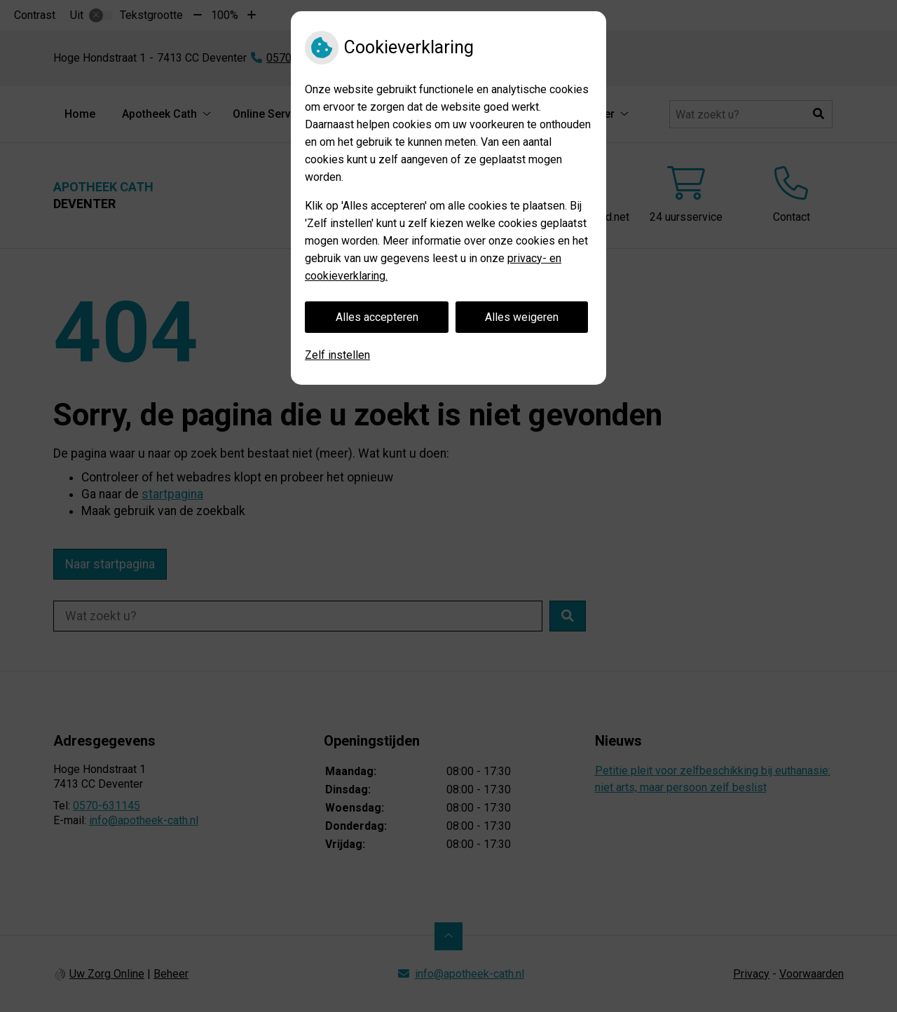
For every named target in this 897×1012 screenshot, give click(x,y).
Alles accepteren (377, 317)
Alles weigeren (522, 317)
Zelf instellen (337, 355)
